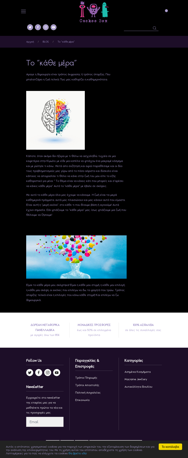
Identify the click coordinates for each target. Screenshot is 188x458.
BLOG (46, 41)
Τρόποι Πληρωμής (86, 378)
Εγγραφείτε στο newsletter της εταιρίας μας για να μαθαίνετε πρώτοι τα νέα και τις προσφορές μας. (44, 405)
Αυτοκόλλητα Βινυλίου (138, 387)
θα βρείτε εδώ (77, 454)
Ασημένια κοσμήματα (137, 372)
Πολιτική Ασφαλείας (88, 393)
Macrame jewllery (135, 379)
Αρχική (30, 41)
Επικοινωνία (82, 400)
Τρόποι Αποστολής (87, 385)
